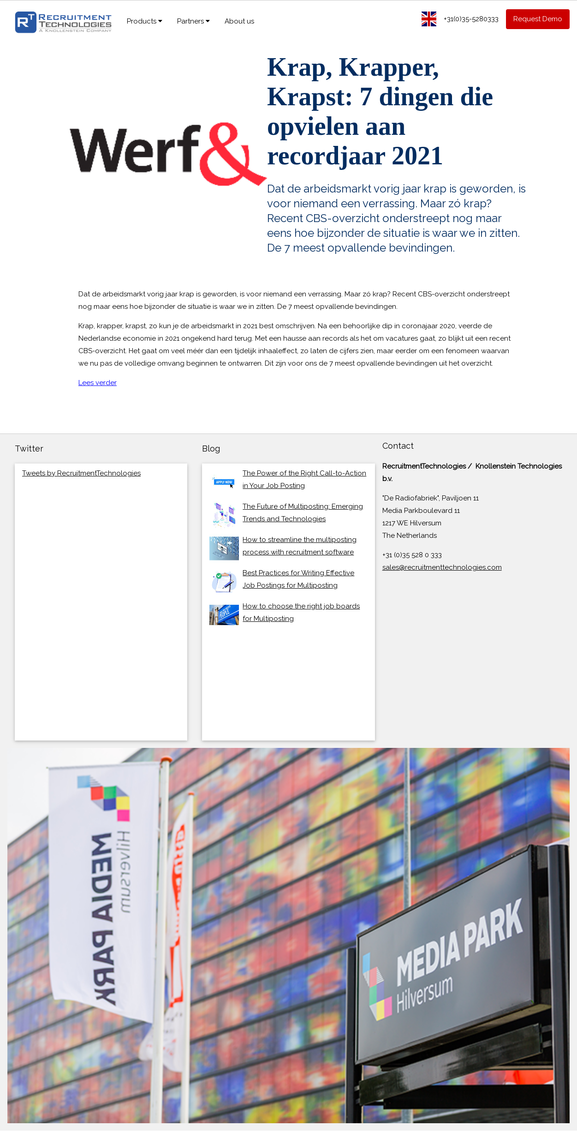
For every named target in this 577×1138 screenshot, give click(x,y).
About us (239, 21)
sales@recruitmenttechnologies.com (442, 567)
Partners (193, 21)
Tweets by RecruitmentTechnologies (81, 473)
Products (144, 21)
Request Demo (537, 19)
